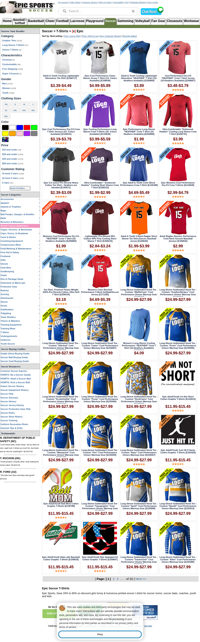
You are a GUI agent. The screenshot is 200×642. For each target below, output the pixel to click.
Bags (3, 210)
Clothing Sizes (11, 98)
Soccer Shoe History (11, 416)
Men (7, 83)
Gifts (3, 260)
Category (7, 36)
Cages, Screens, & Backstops (16, 229)
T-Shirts (5, 332)
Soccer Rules (8, 413)
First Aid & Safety (10, 252)
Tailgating (6, 313)
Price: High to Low (90, 36)
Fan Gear (158, 21)
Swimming (125, 21)
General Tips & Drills (12, 428)
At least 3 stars (13, 173)
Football (62, 21)
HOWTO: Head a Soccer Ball (16, 378)
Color (5, 121)
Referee (5, 290)
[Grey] (34, 133)
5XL (6, 116)
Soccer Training (9, 420)
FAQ (127, 2)
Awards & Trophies (11, 207)
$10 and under (11, 149)
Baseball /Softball (19, 21)
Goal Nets (6, 267)
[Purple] (27, 133)
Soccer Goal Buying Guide (15, 361)
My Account (63, 2)
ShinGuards (7, 298)
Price (4, 145)
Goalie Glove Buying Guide (15, 353)
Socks (4, 305)
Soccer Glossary (9, 397)
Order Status (74, 2)
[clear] (133, 11)
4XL (33, 110)
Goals (4, 275)
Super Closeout (12, 73)
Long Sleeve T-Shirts (15, 45)
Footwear (6, 256)
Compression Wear (11, 245)
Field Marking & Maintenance (16, 248)
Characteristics (11, 55)
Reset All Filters (17, 188)
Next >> (141, 579)
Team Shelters (8, 317)
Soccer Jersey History (12, 405)
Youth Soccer (8, 344)
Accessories (7, 199)
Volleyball (142, 21)
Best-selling (56, 36)
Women (9, 88)
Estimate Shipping (138, 2)
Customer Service (89, 2)
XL (6, 110)
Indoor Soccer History (12, 386)
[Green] (34, 127)
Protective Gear (9, 286)
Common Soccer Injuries (14, 371)
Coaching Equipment (12, 241)
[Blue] (19, 127)
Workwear (191, 21)
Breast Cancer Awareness (14, 226)
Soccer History (8, 401)
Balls (3, 218)
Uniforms (5, 340)
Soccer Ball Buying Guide (14, 357)
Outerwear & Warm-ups (13, 283)
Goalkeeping (7, 271)
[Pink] (19, 133)
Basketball (36, 21)
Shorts (4, 302)
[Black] (5, 127)
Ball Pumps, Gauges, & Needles (17, 214)
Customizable (11, 64)
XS (6, 104)
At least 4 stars (13, 178)
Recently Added (129, 36)
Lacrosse (77, 21)
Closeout (8, 59)
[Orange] (12, 133)
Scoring (5, 294)
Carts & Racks (8, 237)
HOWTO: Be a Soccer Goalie (16, 375)
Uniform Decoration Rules (14, 424)
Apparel (5, 203)
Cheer (50, 21)
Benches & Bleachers (12, 222)
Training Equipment (11, 325)
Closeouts (174, 21)
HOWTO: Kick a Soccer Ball (15, 382)
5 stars (7, 182)
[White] (12, 127)
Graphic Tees (12, 40)
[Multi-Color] (5, 139)
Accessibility (118, 2)
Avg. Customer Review (110, 36)
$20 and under (12, 154)
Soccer (110, 21)
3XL (24, 110)
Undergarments (9, 336)
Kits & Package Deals (12, 279)
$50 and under (12, 163)
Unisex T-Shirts (11, 49)
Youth (8, 93)
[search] (65, 11)
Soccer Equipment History (15, 390)
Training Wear (8, 328)
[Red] (27, 127)
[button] (152, 14)
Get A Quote (152, 2)
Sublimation (7, 309)
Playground (95, 21)
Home (7, 21)
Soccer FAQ (7, 394)
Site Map (148, 626)
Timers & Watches (10, 321)
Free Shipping (12, 69)
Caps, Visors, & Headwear (14, 233)
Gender (6, 79)
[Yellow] (5, 133)
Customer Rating (12, 169)
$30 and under (12, 159)
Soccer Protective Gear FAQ (15, 409)
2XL (15, 110)
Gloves (4, 264)
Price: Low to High (72, 36)
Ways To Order (105, 2)
